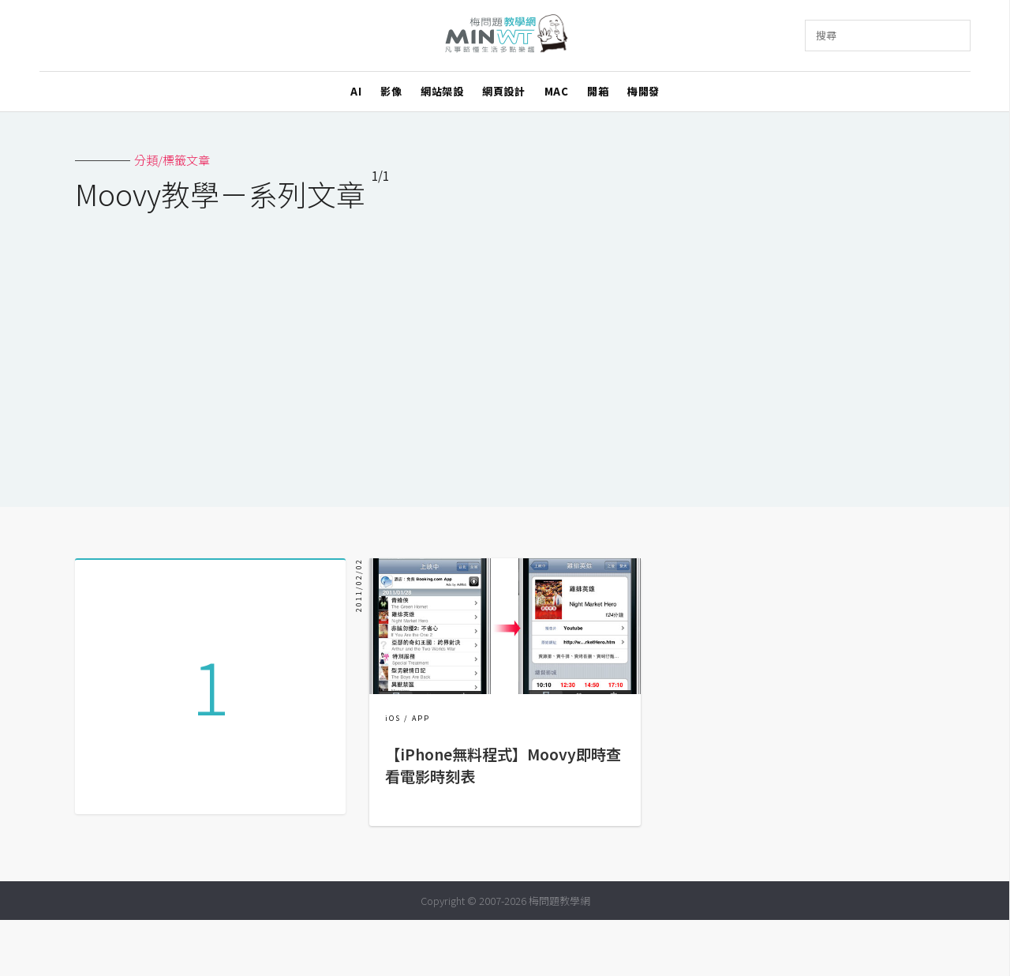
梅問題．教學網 (505, 36)
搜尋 (826, 35)
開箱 (597, 91)
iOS (393, 718)
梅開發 (643, 91)
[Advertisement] (505, 349)
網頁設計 (503, 91)
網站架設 (442, 91)
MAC (556, 91)
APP (421, 718)
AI (355, 91)
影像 (391, 91)
